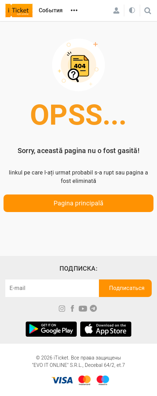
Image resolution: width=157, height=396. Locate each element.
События (51, 10)
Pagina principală (78, 203)
